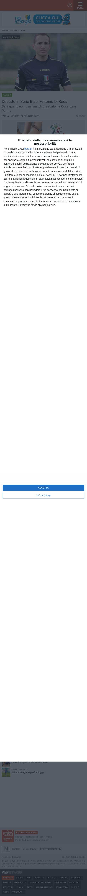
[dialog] (43, 448)
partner (28, 148)
